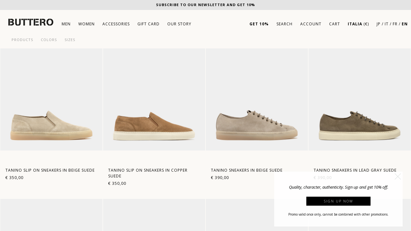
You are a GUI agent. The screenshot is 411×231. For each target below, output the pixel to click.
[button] (398, 176)
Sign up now (338, 201)
